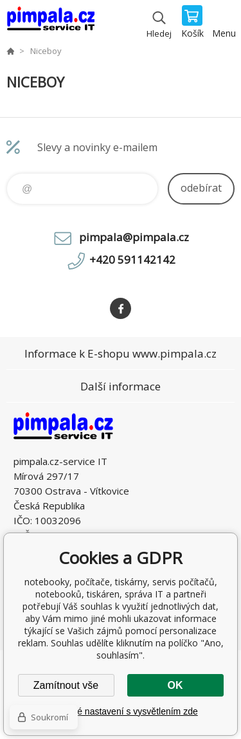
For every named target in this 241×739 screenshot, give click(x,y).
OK (175, 685)
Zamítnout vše (65, 685)
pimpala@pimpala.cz (134, 237)
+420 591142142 (132, 259)
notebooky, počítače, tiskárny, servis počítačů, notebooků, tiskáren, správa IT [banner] (50, 22)
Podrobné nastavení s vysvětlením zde (120, 711)
